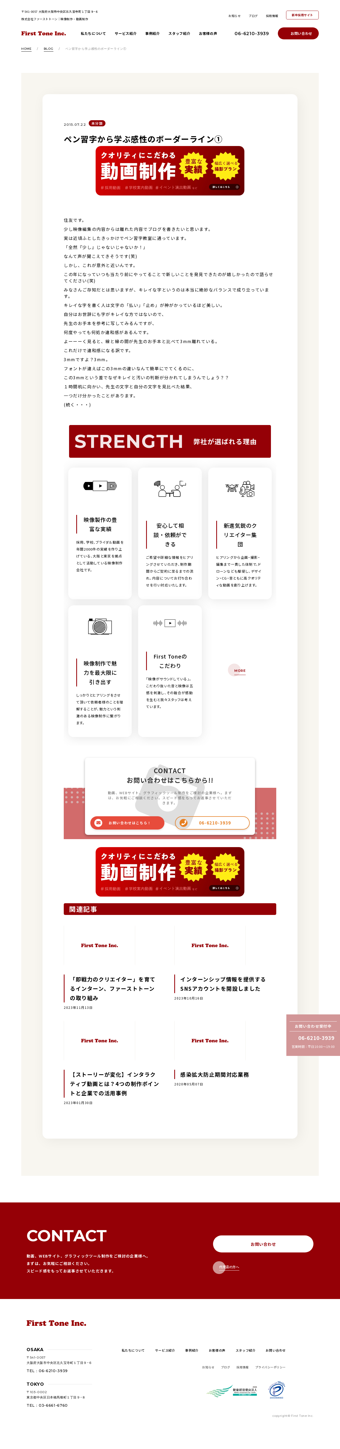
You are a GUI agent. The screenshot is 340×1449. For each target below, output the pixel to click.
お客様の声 (208, 33)
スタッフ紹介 (179, 33)
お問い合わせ (301, 33)
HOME (26, 49)
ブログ (253, 16)
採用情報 (272, 16)
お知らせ (234, 16)
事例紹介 (152, 33)
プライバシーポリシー (270, 1367)
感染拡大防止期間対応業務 (214, 1074)
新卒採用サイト (302, 15)
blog (48, 49)
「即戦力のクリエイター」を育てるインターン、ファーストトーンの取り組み (113, 988)
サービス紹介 (126, 33)
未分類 (97, 123)
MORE (239, 671)
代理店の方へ (229, 1267)
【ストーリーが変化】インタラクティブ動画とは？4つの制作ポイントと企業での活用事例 (114, 1084)
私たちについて (93, 33)
